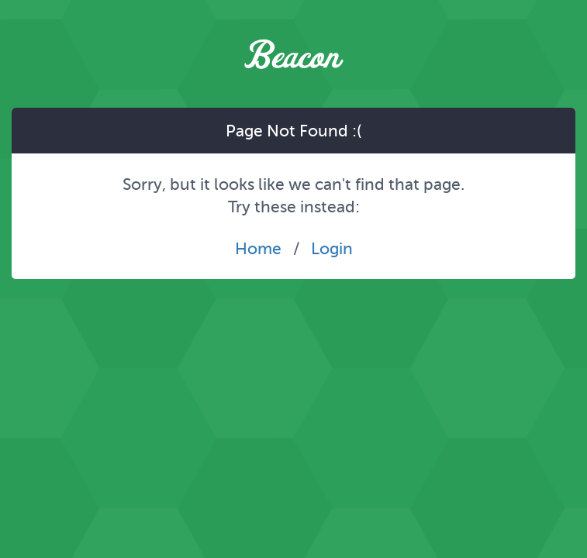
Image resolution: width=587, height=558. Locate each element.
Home (258, 248)
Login (332, 248)
